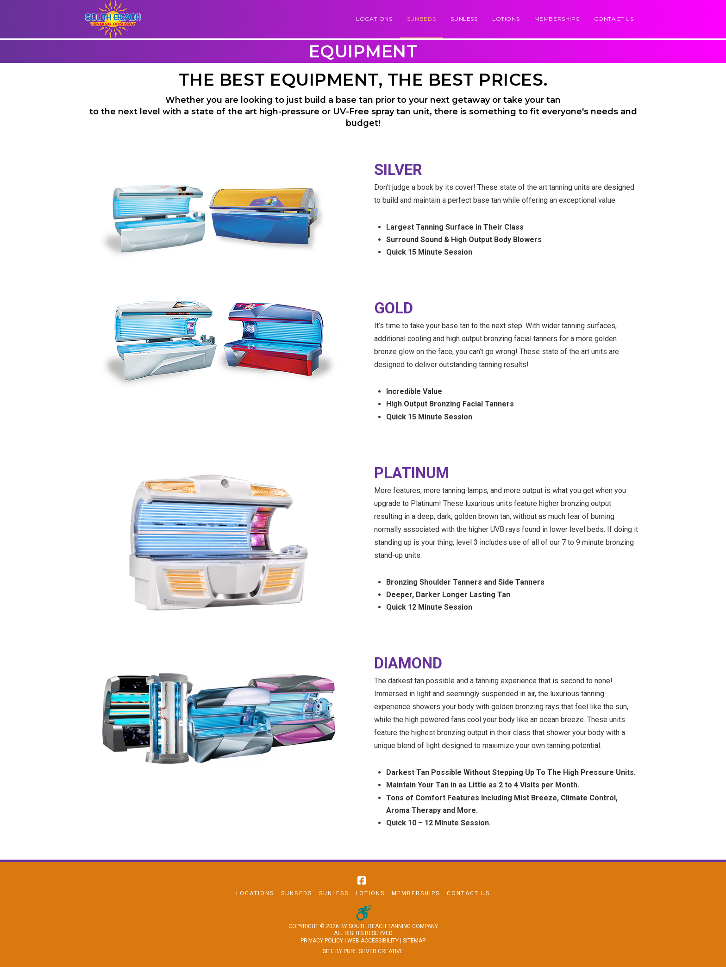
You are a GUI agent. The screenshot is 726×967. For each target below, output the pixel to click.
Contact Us (468, 893)
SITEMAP (414, 940)
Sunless (334, 893)
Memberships (416, 893)
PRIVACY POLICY (321, 940)
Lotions (370, 893)
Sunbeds (296, 893)
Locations (255, 893)
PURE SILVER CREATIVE (373, 951)
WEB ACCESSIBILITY (373, 940)
